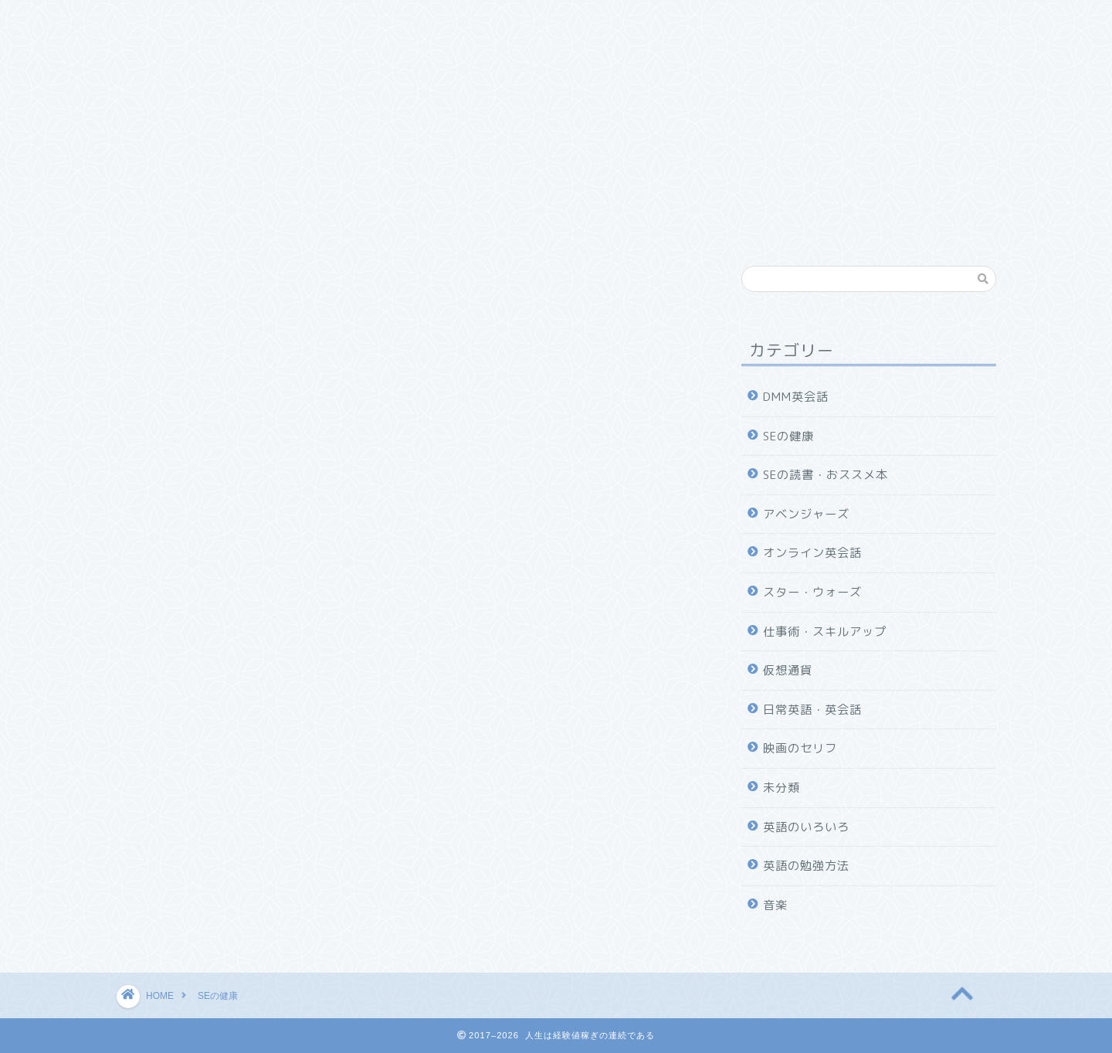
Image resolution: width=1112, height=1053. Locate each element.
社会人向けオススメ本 (665, 21)
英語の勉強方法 (806, 866)
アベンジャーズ (806, 514)
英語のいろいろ (806, 827)
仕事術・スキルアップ (266, 21)
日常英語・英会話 (812, 709)
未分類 (781, 788)
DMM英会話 (792, 21)
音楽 (775, 905)
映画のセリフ (800, 748)
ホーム (152, 21)
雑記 (146, 52)
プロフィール (237, 52)
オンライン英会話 (812, 553)
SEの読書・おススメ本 (422, 21)
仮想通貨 (787, 670)
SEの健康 (544, 21)
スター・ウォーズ (812, 592)
